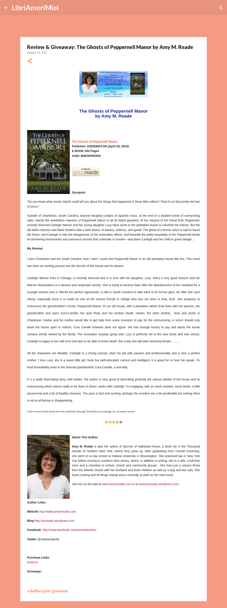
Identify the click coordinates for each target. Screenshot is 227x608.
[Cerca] (64, 8)
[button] (29, 61)
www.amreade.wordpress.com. (159, 484)
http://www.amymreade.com (57, 511)
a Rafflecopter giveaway (47, 591)
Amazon (32, 562)
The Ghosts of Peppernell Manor (95, 141)
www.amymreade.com (116, 484)
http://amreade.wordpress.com (55, 520)
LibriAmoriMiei (35, 7)
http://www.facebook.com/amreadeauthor (70, 530)
